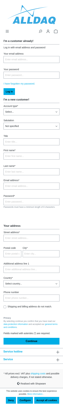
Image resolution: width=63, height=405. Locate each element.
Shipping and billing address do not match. (30, 306)
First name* (10, 150)
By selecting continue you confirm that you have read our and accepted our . (30, 324)
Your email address (14, 53)
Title (6, 136)
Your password (11, 69)
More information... (35, 394)
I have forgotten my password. (19, 83)
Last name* (9, 166)
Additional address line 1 (16, 263)
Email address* (11, 180)
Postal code (10, 248)
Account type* (11, 106)
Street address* (12, 232)
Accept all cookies (46, 400)
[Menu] (7, 31)
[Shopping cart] (56, 31)
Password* (9, 196)
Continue (31, 341)
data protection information (16, 324)
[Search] (40, 31)
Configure (25, 400)
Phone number (11, 292)
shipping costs (38, 373)
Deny (11, 400)
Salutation (9, 120)
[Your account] (48, 31)
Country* (8, 278)
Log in (9, 91)
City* (25, 248)
